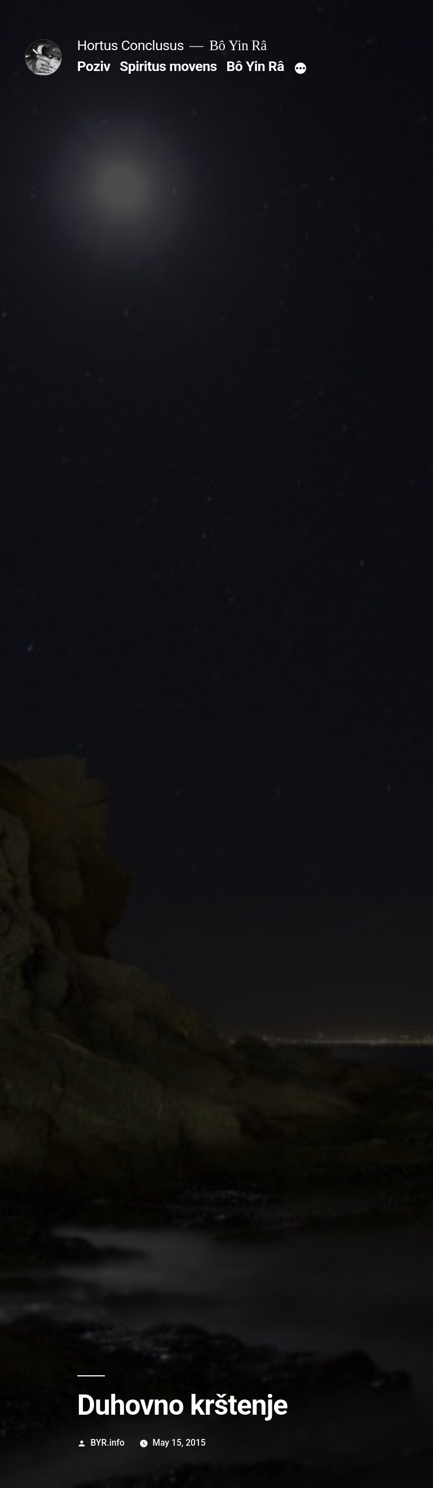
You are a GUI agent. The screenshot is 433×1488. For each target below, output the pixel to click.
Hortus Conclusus (130, 45)
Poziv (94, 66)
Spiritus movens (168, 66)
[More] (300, 69)
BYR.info (108, 1442)
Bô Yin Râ (255, 66)
